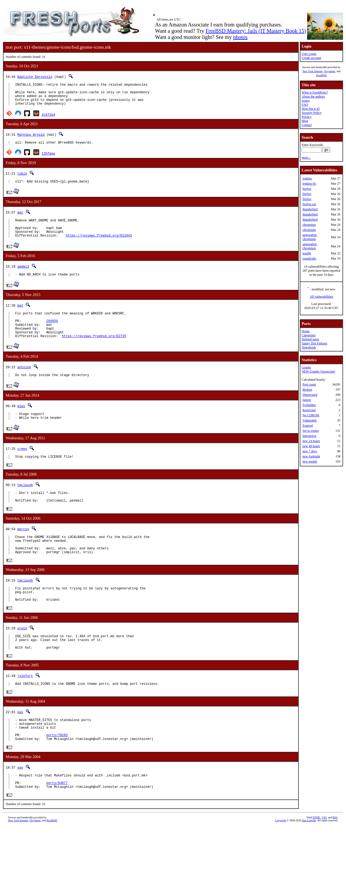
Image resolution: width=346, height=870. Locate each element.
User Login (309, 54)
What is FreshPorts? (315, 92)
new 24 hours (311, 441)
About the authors (313, 96)
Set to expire (310, 431)
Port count (309, 384)
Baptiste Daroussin (34, 76)
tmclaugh (25, 505)
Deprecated (309, 395)
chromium (309, 225)
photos (240, 37)
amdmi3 (23, 277)
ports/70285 (57, 774)
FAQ (305, 105)
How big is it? (311, 109)
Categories (308, 335)
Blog (305, 121)
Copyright (280, 863)
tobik (22, 179)
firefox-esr (309, 204)
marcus (23, 552)
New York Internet (312, 71)
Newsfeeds (309, 347)
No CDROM (310, 415)
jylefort (25, 710)
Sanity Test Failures (314, 343)
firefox (306, 189)
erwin (22, 658)
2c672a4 (48, 119)
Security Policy (312, 113)
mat (20, 219)
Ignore (306, 400)
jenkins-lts (309, 183)
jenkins (307, 178)
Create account (311, 58)
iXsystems (329, 71)
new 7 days (309, 451)
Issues (306, 100)
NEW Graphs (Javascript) (318, 371)
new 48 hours (311, 446)
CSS (324, 860)
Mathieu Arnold (31, 139)
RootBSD (321, 75)
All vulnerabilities (321, 296)
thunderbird (310, 209)
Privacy (307, 117)
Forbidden (309, 405)
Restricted (309, 410)
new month (309, 461)
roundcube (309, 258)
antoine (24, 384)
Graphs (306, 367)
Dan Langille (309, 863)
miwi (21, 423)
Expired (307, 425)
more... (306, 158)
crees (22, 468)
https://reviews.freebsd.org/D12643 (99, 246)
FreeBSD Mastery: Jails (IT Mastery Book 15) (255, 31)
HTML (316, 860)
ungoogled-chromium (309, 237)
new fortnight (311, 456)
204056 (52, 334)
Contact (307, 125)
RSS (334, 860)
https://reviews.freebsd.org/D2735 (94, 353)
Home (306, 331)
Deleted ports (310, 339)
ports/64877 (57, 825)
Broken (307, 389)
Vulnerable (309, 420)
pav (20, 747)
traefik (306, 253)
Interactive (309, 436)
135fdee (48, 159)
